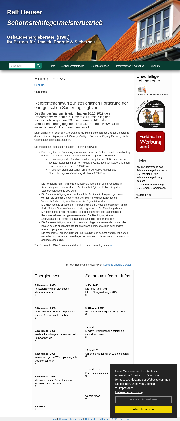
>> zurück (39, 85)
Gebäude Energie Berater (117, 264)
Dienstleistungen (101, 65)
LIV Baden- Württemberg (150, 184)
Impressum (126, 388)
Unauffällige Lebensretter (148, 78)
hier (112, 245)
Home (52, 65)
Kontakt (63, 419)
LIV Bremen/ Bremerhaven (151, 188)
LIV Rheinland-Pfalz (147, 173)
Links (141, 161)
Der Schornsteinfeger (72, 65)
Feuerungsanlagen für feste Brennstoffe (107, 373)
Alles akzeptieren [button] (143, 409)
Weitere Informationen (143, 399)
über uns (156, 65)
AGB (114, 419)
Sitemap (124, 419)
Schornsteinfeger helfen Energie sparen (107, 353)
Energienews (47, 275)
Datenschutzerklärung (129, 392)
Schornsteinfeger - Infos (107, 275)
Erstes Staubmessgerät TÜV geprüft (105, 311)
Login (54, 419)
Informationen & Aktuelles (131, 65)
